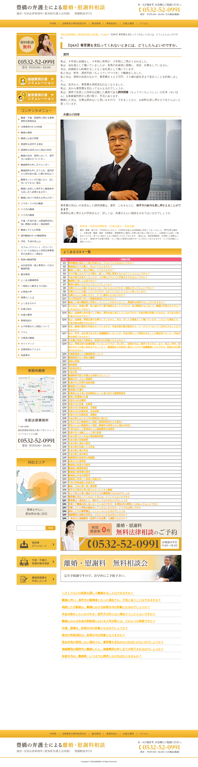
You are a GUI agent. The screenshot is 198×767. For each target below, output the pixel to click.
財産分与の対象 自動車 (80, 404)
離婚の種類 (26, 132)
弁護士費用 (128, 23)
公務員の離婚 (27, 338)
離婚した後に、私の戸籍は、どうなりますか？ (91, 270)
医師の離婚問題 (28, 259)
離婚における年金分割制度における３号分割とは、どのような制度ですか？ (108, 621)
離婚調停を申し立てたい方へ (35, 165)
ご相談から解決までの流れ (34, 286)
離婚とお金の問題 (29, 138)
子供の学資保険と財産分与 (81, 482)
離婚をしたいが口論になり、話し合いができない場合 (37, 181)
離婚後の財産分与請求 (79, 465)
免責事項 (25, 355)
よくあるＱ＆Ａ (28, 303)
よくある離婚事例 (29, 280)
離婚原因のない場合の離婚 (81, 357)
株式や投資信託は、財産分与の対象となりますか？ (93, 635)
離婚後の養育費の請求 (79, 472)
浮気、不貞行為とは (31, 241)
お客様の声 (26, 292)
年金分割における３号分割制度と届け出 (88, 418)
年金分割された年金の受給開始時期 (85, 436)
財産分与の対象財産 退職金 (82, 415)
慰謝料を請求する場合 (32, 144)
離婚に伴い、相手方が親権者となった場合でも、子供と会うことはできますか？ (111, 600)
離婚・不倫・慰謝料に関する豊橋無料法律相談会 (37, 119)
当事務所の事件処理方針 (74, 23)
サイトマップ (27, 343)
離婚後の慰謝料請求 (78, 468)
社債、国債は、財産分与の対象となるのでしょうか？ (95, 628)
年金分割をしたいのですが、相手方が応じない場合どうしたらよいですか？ (108, 614)
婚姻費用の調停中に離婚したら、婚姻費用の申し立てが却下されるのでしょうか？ (113, 649)
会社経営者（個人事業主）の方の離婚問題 (37, 267)
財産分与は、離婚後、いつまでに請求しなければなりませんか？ (102, 656)
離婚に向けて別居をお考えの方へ (37, 198)
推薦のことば (27, 297)
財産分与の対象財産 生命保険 (83, 411)
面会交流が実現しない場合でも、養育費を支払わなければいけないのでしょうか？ (113, 642)
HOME (53, 23)
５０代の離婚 (27, 215)
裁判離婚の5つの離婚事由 (33, 235)
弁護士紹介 (26, 309)
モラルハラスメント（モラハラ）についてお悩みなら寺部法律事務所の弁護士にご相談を (37, 250)
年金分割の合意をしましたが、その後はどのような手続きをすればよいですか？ (107, 277)
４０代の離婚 (27, 209)
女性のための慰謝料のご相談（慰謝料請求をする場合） (95, 422)
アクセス (144, 23)
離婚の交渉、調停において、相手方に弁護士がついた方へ (37, 157)
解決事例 (96, 23)
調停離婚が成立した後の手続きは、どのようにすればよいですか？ (101, 263)
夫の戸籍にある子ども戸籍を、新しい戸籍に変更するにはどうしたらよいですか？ (109, 274)
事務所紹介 (111, 23)
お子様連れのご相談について (35, 326)
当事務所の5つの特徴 (31, 127)
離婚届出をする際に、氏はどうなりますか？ (90, 266)
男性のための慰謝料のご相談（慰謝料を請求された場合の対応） (100, 425)
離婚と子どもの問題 (31, 230)
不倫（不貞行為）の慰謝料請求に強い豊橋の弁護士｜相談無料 (37, 222)
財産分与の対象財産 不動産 (82, 407)
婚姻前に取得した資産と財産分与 (84, 479)
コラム (24, 332)
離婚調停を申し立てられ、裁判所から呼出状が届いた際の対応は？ (37, 172)
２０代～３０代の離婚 (32, 203)
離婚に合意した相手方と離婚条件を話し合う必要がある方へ (37, 190)
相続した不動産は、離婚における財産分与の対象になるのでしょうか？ (106, 607)
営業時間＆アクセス (31, 349)
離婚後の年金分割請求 (79, 475)
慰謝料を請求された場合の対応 (36, 150)
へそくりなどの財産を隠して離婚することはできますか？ (97, 593)
